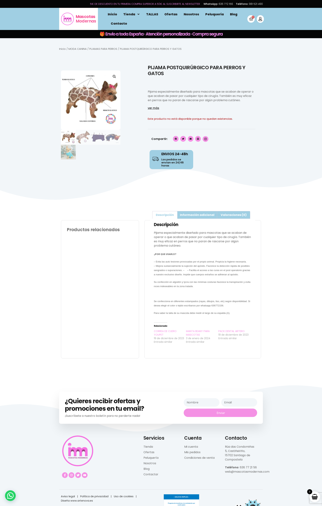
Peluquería (214, 14)
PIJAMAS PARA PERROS (103, 49)
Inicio (112, 14)
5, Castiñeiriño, (235, 451)
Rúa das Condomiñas (239, 447)
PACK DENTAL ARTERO (231, 331)
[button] (114, 76)
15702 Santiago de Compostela (237, 457)
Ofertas (170, 14)
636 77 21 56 (248, 467)
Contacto (119, 23)
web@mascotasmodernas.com (247, 472)
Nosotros (191, 14)
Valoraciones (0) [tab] (234, 215)
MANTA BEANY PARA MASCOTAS (198, 333)
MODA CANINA (77, 49)
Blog (233, 14)
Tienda (131, 14)
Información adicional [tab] (197, 215)
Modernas (86, 19)
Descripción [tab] (165, 215)
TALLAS (152, 14)
